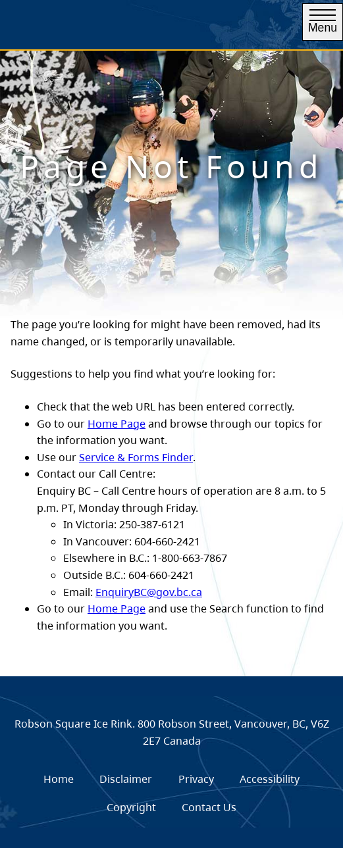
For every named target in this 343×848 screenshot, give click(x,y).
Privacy (196, 779)
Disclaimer (125, 779)
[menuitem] (58, 779)
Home (58, 779)
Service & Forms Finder (136, 457)
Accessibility (270, 779)
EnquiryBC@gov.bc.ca (148, 592)
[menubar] (171, 793)
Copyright (131, 807)
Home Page (116, 423)
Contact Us (209, 807)
